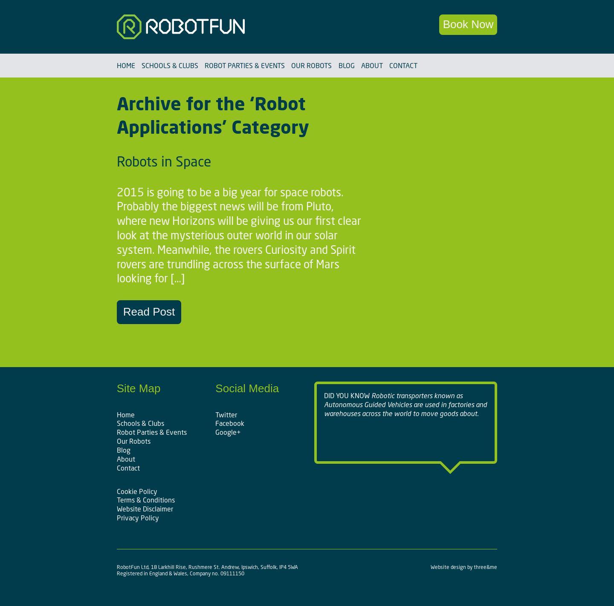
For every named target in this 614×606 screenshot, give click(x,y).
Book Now (468, 24)
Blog (347, 65)
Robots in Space (164, 161)
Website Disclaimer (145, 509)
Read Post (149, 311)
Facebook (229, 423)
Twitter (226, 414)
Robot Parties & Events (245, 65)
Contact (403, 65)
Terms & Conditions (146, 500)
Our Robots (311, 65)
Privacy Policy (138, 518)
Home (126, 65)
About (372, 65)
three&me (485, 567)
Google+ (228, 432)
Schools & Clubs (170, 65)
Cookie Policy (137, 491)
